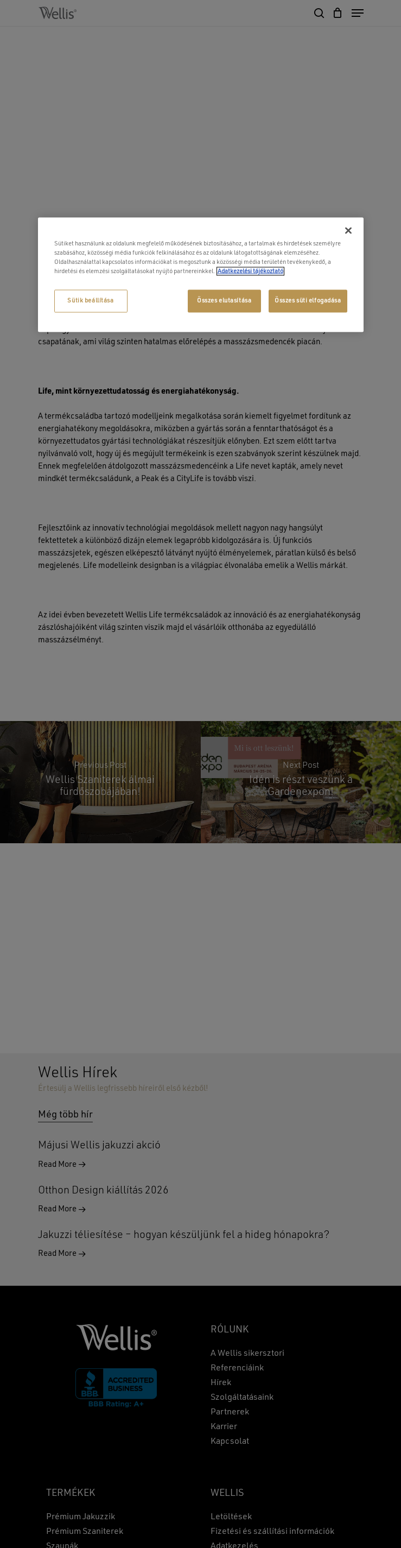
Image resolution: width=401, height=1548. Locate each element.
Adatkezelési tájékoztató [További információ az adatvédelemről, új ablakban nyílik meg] (250, 271)
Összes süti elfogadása (308, 300)
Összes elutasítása (224, 300)
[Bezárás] (348, 230)
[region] (201, 274)
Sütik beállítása (90, 300)
